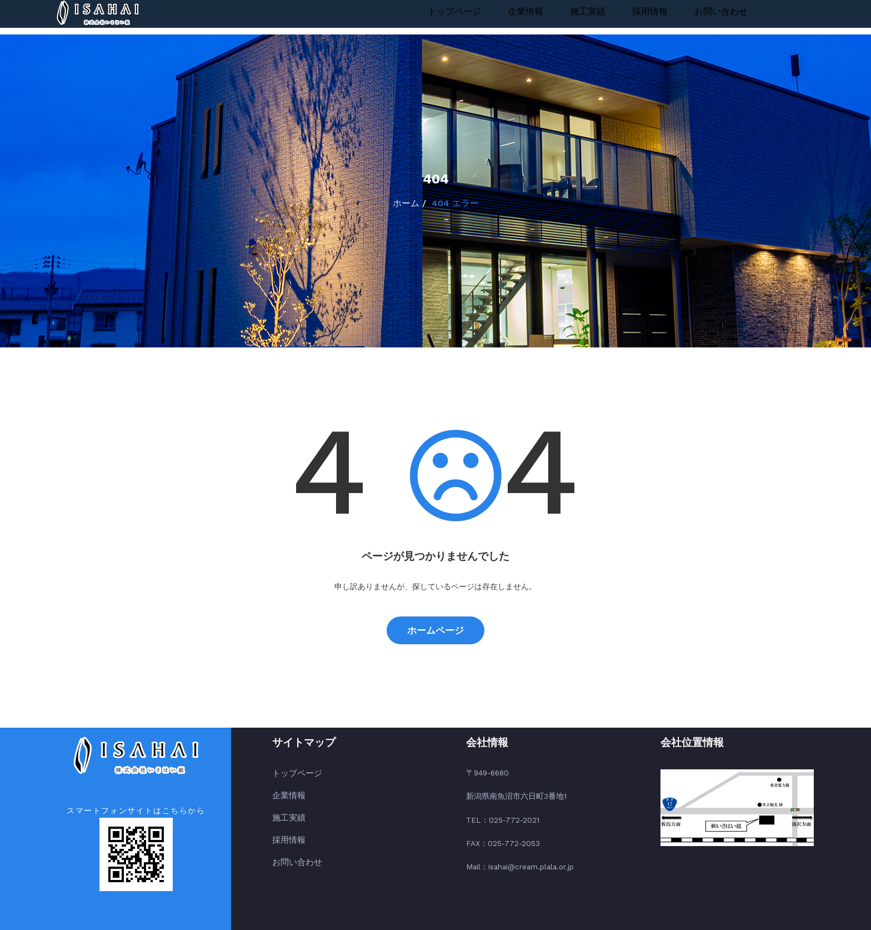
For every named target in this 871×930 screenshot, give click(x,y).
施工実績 (587, 11)
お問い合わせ (721, 11)
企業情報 (525, 11)
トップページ (454, 11)
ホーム (406, 203)
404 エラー (455, 203)
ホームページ (435, 630)
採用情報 (650, 11)
